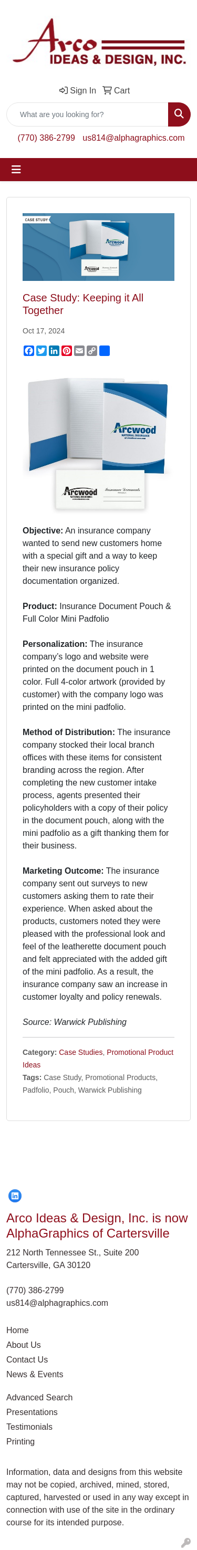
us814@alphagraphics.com (133, 137)
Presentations (32, 1412)
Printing (20, 1441)
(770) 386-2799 (46, 137)
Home (17, 1330)
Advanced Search (39, 1397)
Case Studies (80, 1052)
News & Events (34, 1374)
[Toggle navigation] (16, 169)
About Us (23, 1344)
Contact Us (27, 1359)
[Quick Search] (87, 114)
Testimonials (29, 1426)
